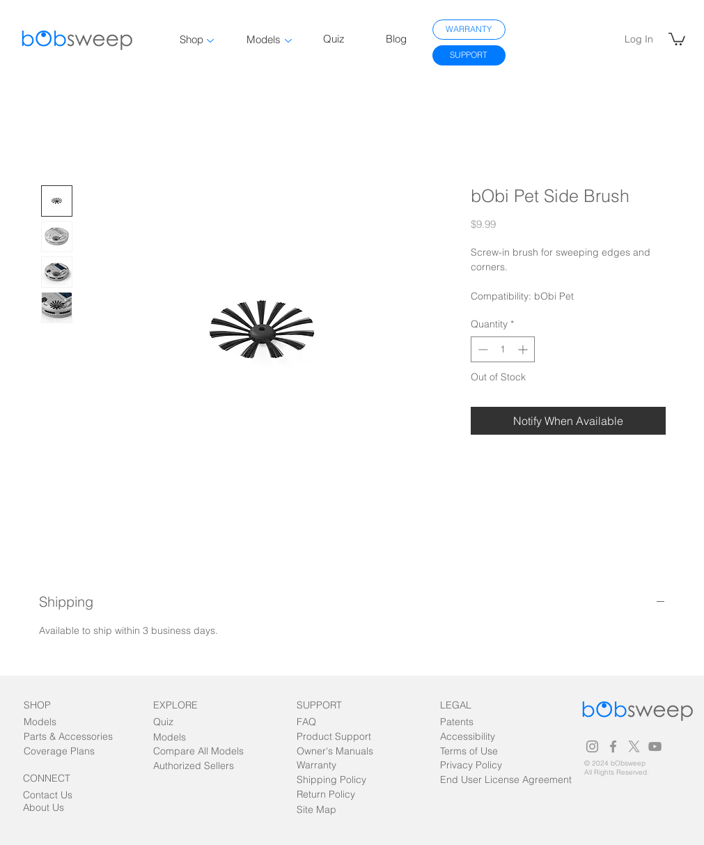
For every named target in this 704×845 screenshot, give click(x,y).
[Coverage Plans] (67, 752)
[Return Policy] (326, 795)
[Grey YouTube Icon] (655, 746)
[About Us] (49, 808)
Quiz (334, 38)
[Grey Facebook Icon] (613, 746)
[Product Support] (334, 737)
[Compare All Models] (198, 752)
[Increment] (524, 349)
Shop (191, 39)
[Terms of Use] (469, 752)
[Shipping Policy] (331, 780)
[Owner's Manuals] (336, 752)
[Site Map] (328, 810)
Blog (396, 38)
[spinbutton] (502, 349)
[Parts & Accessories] (68, 737)
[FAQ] (323, 722)
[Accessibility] (484, 737)
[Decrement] (481, 349)
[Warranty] (323, 766)
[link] (676, 38)
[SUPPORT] (469, 55)
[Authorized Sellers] (193, 766)
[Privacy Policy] (471, 766)
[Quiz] (179, 722)
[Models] (50, 722)
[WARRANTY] (469, 30)
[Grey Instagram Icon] (592, 746)
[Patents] (469, 722)
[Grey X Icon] (634, 746)
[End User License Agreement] (509, 780)
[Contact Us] (49, 796)
